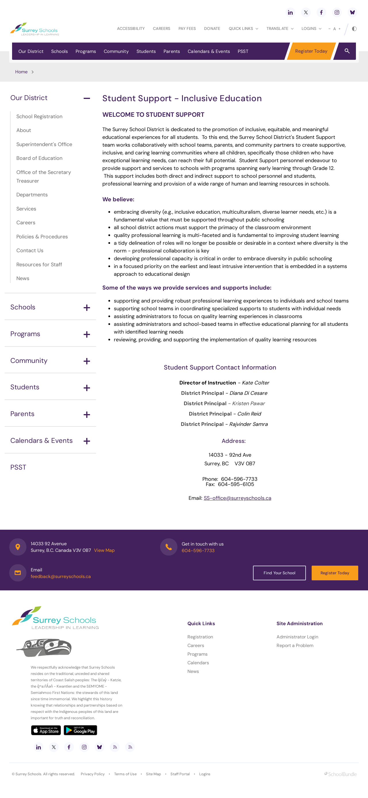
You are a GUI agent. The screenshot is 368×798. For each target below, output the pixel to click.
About (23, 130)
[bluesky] (352, 12)
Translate (280, 28)
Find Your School (279, 572)
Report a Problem (295, 645)
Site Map (153, 774)
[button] (347, 50)
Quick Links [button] (243, 28)
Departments (32, 194)
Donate (212, 28)
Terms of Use (125, 774)
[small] (329, 28)
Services (26, 208)
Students (146, 51)
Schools (59, 51)
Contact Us (29, 250)
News (22, 278)
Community (116, 51)
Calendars (198, 663)
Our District (30, 51)
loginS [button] (311, 28)
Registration (200, 637)
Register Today (311, 51)
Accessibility (131, 28)
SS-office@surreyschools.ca (237, 498)
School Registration (39, 116)
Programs (86, 51)
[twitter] (306, 12)
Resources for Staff (39, 264)
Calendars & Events (209, 51)
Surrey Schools (28, 774)
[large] (339, 28)
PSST (243, 51)
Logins (204, 774)
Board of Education (39, 158)
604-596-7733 (198, 551)
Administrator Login (297, 637)
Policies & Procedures (42, 236)
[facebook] (321, 12)
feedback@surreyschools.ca (61, 576)
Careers (161, 28)
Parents (172, 51)
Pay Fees (187, 28)
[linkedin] (290, 12)
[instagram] (337, 12)
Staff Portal (180, 774)
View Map (104, 550)
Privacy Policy (93, 774)
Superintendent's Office (44, 144)
